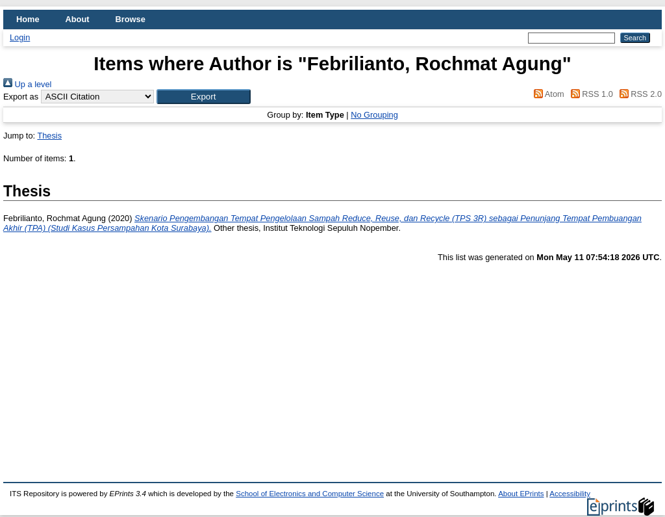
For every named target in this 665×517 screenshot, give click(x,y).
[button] (204, 96)
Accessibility (569, 493)
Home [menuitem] (28, 19)
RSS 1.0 (589, 94)
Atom (547, 94)
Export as (20, 96)
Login (20, 37)
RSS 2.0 (638, 94)
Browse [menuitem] (130, 19)
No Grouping (374, 115)
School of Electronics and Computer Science (310, 493)
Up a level (27, 84)
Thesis (49, 135)
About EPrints (521, 493)
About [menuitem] (78, 19)
